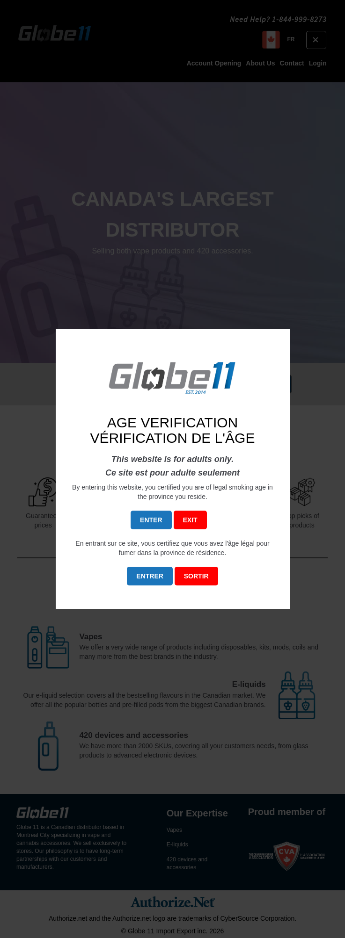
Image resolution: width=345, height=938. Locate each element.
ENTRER (149, 576)
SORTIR (196, 576)
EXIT (190, 520)
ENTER (151, 520)
